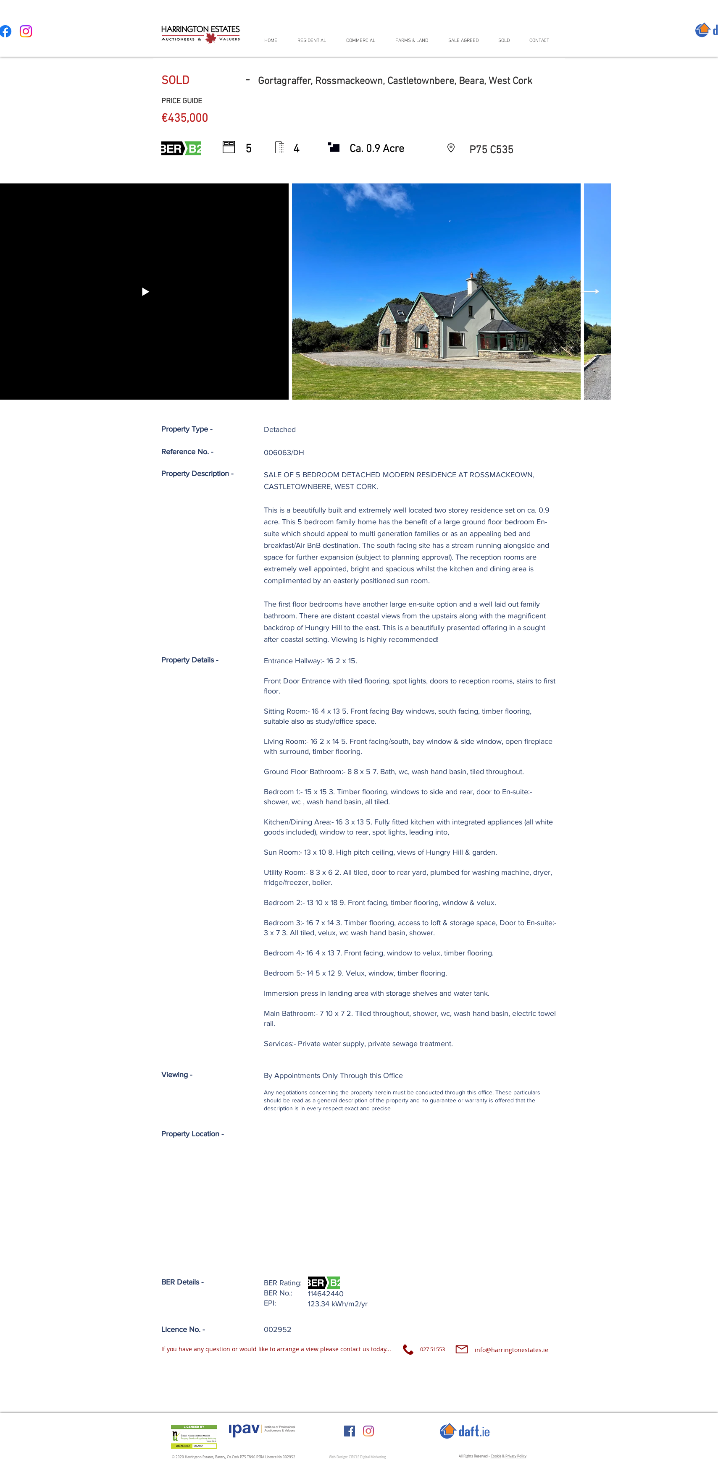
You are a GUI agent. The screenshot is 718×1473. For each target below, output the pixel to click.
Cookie (496, 1456)
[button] (315, 40)
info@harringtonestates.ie (511, 1350)
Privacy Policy (515, 1456)
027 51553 (432, 1349)
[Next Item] (590, 291)
